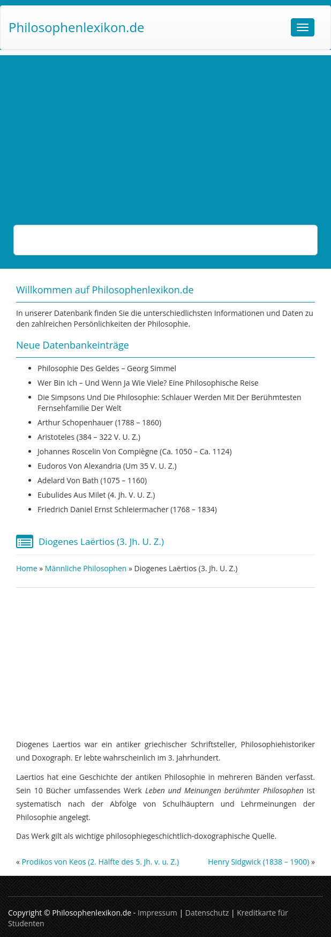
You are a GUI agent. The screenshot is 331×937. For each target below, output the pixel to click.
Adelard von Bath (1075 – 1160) (92, 480)
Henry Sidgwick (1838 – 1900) (258, 862)
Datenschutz (207, 913)
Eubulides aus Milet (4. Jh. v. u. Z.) (96, 495)
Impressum (157, 913)
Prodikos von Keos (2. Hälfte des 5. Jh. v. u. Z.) (100, 862)
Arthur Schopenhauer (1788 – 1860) (99, 422)
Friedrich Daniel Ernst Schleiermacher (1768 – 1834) (127, 509)
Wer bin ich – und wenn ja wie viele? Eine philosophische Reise (148, 383)
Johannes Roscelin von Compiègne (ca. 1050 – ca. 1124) (134, 451)
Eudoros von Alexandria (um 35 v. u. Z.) (107, 466)
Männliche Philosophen (86, 568)
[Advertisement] (165, 130)
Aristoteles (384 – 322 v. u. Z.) (88, 437)
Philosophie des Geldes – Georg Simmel (106, 368)
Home (26, 568)
